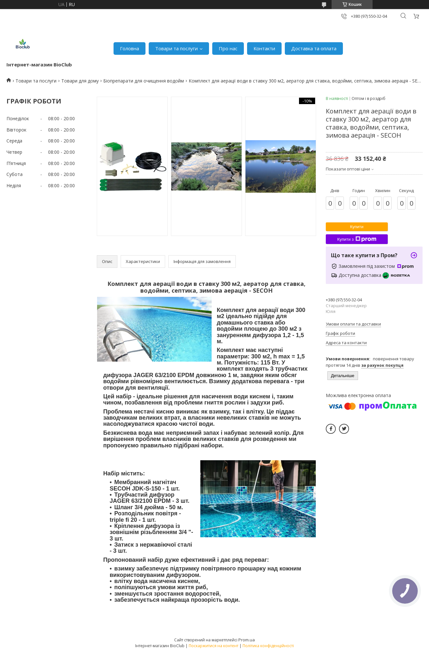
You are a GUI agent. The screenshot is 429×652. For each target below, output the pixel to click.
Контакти (264, 48)
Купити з (356, 239)
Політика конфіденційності (268, 645)
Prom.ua (246, 640)
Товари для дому (80, 81)
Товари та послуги (176, 48)
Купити (357, 226)
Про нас (228, 48)
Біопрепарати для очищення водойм (143, 81)
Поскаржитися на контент (213, 645)
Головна (129, 48)
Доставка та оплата (313, 48)
